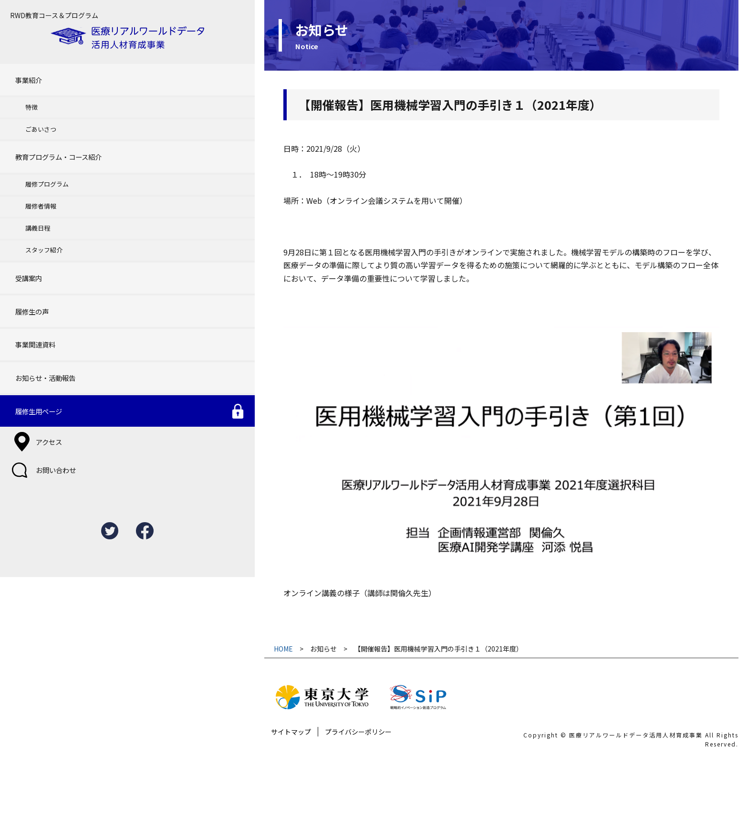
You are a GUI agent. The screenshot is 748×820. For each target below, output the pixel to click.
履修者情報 (32, 174)
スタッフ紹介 (35, 212)
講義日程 (29, 193)
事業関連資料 (31, 289)
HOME (202, 710)
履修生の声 (28, 262)
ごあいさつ (32, 110)
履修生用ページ (35, 343)
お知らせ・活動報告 (42, 316)
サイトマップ (208, 805)
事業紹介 (24, 68)
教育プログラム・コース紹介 (56, 133)
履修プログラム (39, 155)
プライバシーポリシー (275, 805)
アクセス (38, 368)
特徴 (23, 90)
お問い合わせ (45, 391)
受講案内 (24, 236)
